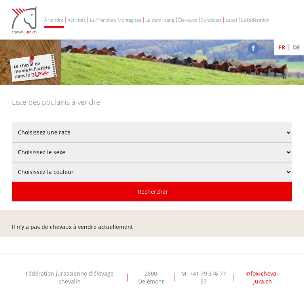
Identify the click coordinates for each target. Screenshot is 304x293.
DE (296, 47)
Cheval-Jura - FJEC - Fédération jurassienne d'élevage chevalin (24, 20)
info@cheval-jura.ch (262, 277)
